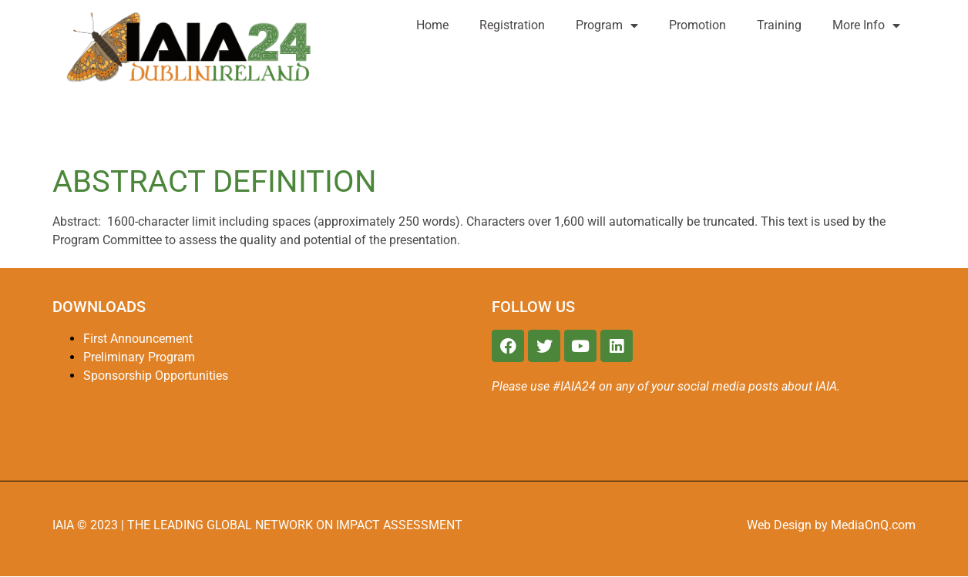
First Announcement (138, 338)
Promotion (697, 25)
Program (607, 25)
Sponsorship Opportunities (155, 375)
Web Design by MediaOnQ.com (831, 525)
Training (779, 25)
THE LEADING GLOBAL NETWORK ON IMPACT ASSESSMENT (294, 525)
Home (432, 25)
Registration (512, 25)
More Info (866, 25)
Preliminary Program (139, 357)
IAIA (64, 525)
